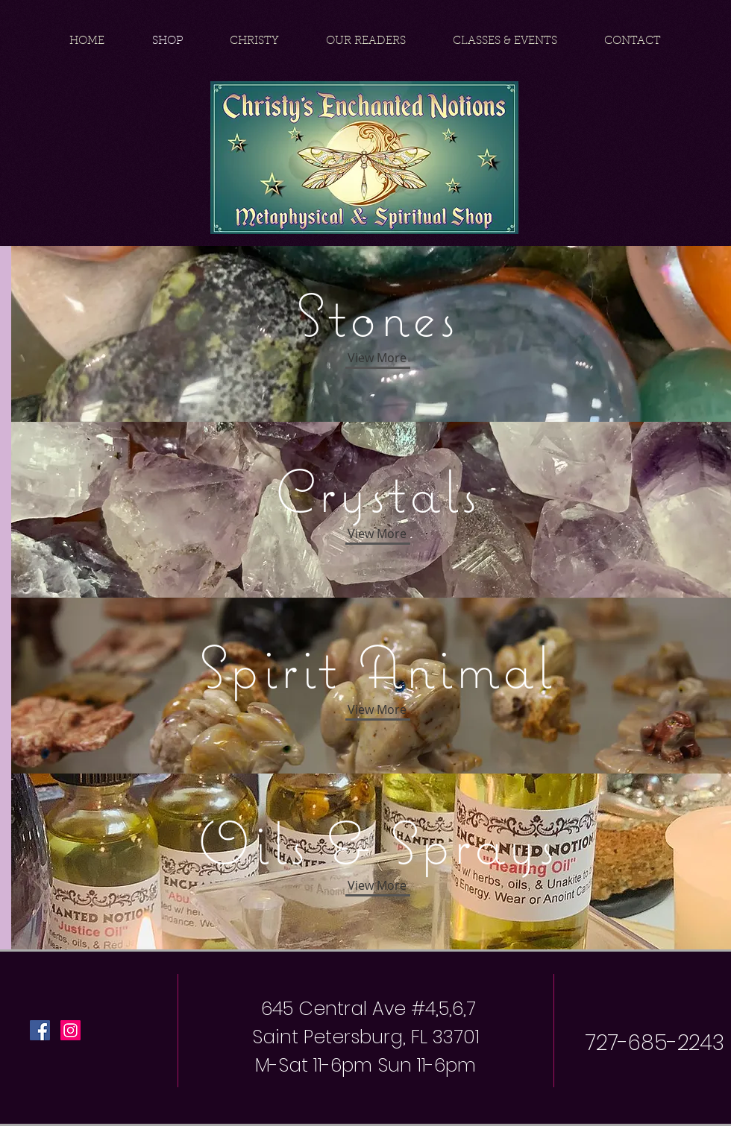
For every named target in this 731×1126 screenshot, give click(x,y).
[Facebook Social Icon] (40, 1030)
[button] (377, 885)
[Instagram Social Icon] (70, 1030)
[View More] (377, 357)
